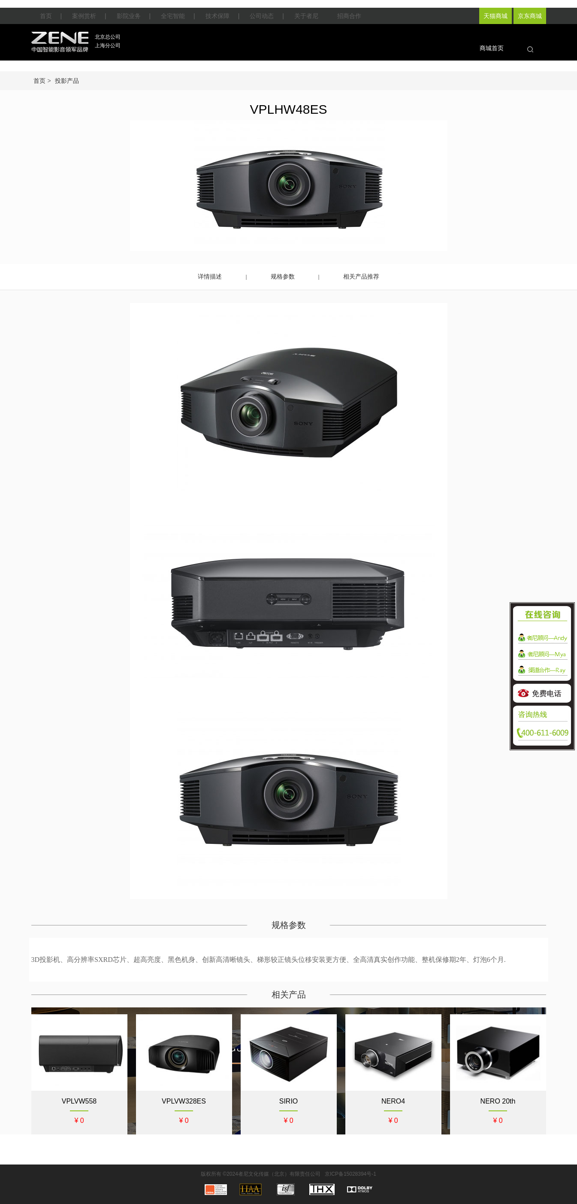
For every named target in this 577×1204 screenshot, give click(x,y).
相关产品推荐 (361, 276)
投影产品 (67, 80)
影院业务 (129, 15)
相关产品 (289, 994)
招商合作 (349, 15)
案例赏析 (84, 15)
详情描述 (210, 276)
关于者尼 (306, 15)
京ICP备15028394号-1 (350, 1174)
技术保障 (217, 15)
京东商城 (530, 15)
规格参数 (283, 276)
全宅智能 (173, 15)
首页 (46, 15)
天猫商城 (495, 15)
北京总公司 (108, 37)
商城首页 (492, 48)
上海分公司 (108, 45)
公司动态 (262, 15)
